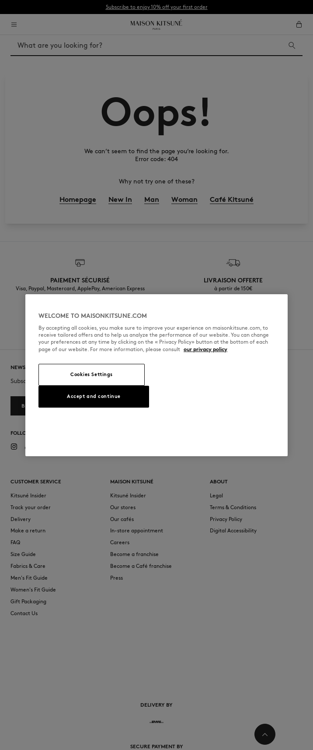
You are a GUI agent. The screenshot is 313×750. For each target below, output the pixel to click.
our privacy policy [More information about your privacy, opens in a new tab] (205, 349)
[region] (156, 375)
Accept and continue (94, 396)
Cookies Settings (91, 374)
